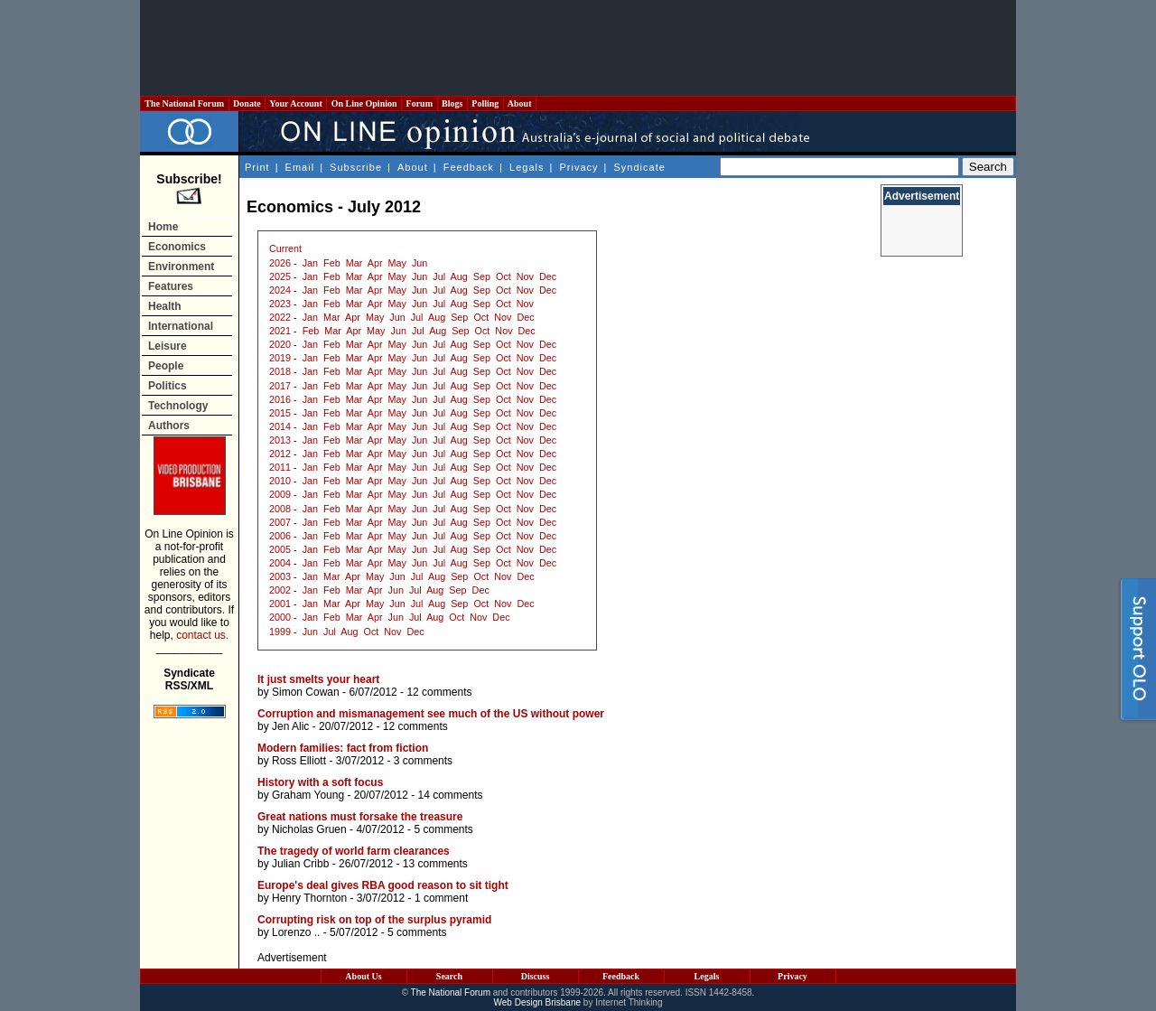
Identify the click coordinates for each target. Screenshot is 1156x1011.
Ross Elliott (299, 760)
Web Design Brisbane (538, 1002)
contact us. (202, 635)
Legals (526, 167)
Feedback (468, 167)
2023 (280, 303)
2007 (280, 522)
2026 (280, 262)
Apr (375, 262)
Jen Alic (290, 726)
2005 (280, 549)
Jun (419, 262)
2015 (280, 412)
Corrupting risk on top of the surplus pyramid (374, 919)
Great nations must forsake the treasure (359, 816)
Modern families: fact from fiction (342, 748)
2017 (280, 385)
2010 (280, 480)
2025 (280, 276)
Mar (354, 262)
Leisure (167, 346)
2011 (280, 467)
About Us (363, 976)
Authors (169, 425)
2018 (280, 371)
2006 (280, 535)
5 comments (443, 829)
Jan (310, 262)
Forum (419, 103)
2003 (280, 576)
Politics (167, 385)
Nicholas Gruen (309, 829)
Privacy (578, 167)
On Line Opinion (364, 103)
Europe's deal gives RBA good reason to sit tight (382, 885)
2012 (280, 453)
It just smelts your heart (318, 679)
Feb (331, 262)
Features (170, 286)
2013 (280, 440)
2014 (280, 426)
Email (300, 167)
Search (449, 976)
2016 (280, 399)
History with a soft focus (320, 782)
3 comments (423, 760)
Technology (178, 405)
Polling (485, 103)
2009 (280, 494)
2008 (280, 508)
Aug (459, 276)
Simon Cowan (306, 692)
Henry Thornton (309, 898)
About (520, 103)
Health (165, 306)
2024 (280, 290)
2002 (280, 590)
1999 (280, 631)
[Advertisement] (578, 48)
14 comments (449, 795)
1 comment (441, 898)
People (165, 366)
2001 (280, 603)
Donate (247, 103)
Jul (439, 276)
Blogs (452, 103)
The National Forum (185, 103)
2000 (280, 617)
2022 (280, 317)
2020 (280, 344)
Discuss (535, 976)
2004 (280, 562)
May (397, 262)
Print (257, 167)
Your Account (295, 103)
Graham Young (308, 795)
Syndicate (640, 167)
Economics (177, 246)
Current (285, 248)
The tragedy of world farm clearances (353, 851)
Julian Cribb (300, 863)
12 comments (438, 692)
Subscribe (356, 167)
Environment (181, 266)
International (180, 326)
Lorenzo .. (296, 932)
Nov (525, 276)
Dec (547, 276)
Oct (503, 276)
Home (163, 226)
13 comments (435, 863)
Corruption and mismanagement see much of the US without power (430, 713)
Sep (481, 276)
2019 (280, 357)
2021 (280, 330)
